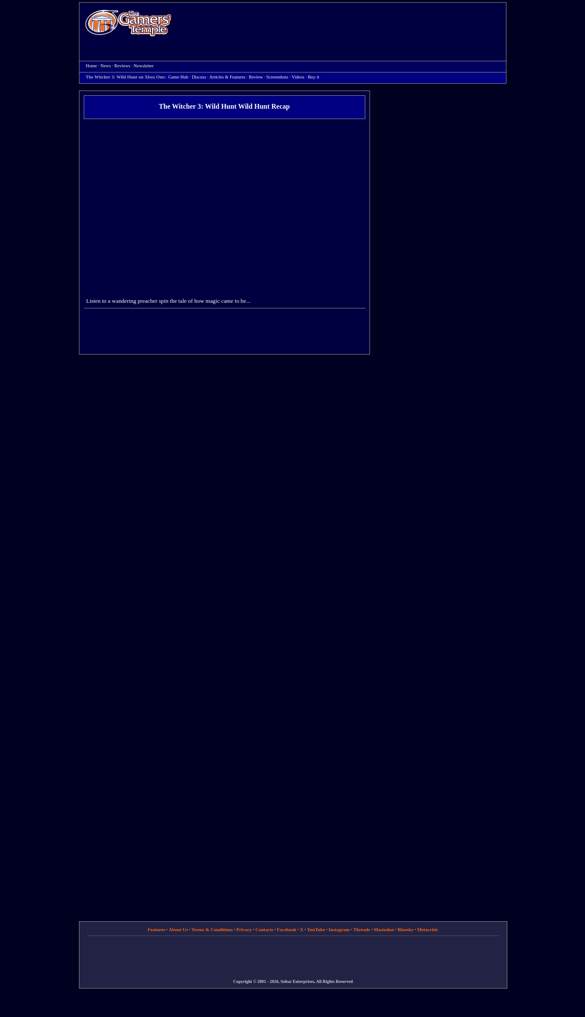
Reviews (122, 65)
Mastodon (383, 929)
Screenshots (277, 77)
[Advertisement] (343, 24)
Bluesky (406, 929)
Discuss (199, 77)
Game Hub (178, 77)
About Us (178, 929)
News (106, 65)
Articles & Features (227, 77)
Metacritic (427, 929)
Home (128, 22)
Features (156, 929)
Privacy (244, 929)
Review (256, 77)
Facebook (286, 929)
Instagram (339, 929)
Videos (297, 77)
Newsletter (144, 65)
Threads (361, 929)
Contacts (265, 929)
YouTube (316, 929)
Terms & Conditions (212, 929)
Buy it (313, 77)
